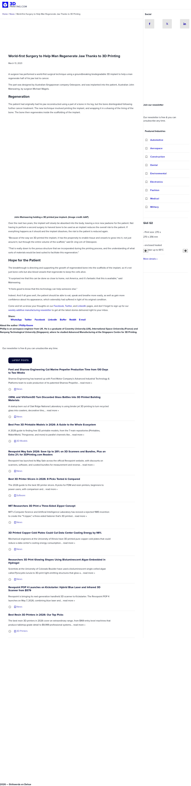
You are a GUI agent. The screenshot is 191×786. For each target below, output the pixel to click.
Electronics (156, 181)
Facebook (59, 306)
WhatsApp (15, 319)
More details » (150, 258)
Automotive (156, 140)
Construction (157, 156)
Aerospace (156, 148)
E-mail (81, 319)
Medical (154, 198)
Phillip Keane (26, 325)
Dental (154, 165)
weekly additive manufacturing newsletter (29, 310)
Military (154, 207)
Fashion (154, 190)
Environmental (158, 173)
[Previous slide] (145, 251)
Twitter (68, 306)
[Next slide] (185, 251)
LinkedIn (81, 306)
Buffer (62, 319)
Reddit (71, 319)
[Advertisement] (167, 80)
